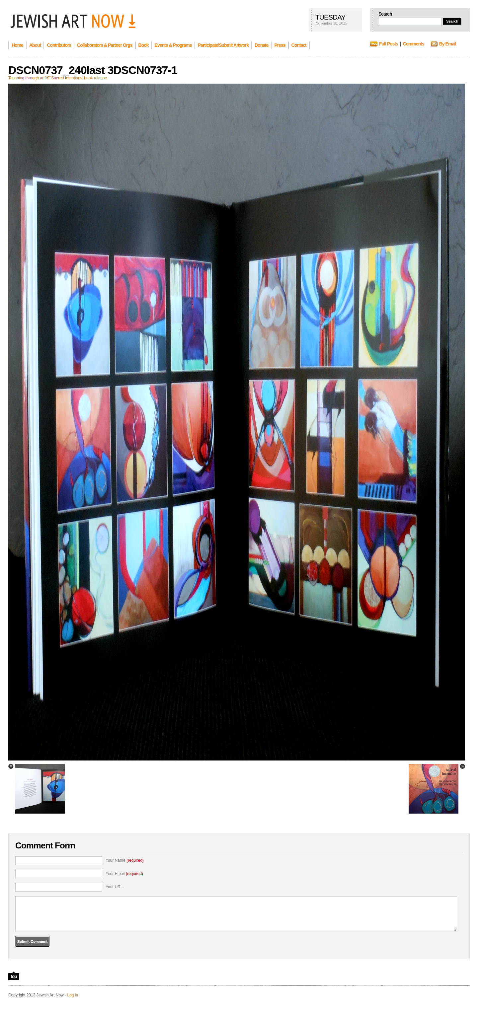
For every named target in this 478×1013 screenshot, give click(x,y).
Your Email (124, 873)
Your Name (125, 860)
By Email (447, 43)
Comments (413, 43)
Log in (72, 995)
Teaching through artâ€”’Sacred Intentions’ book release (57, 78)
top (14, 976)
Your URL (114, 887)
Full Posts (388, 43)
